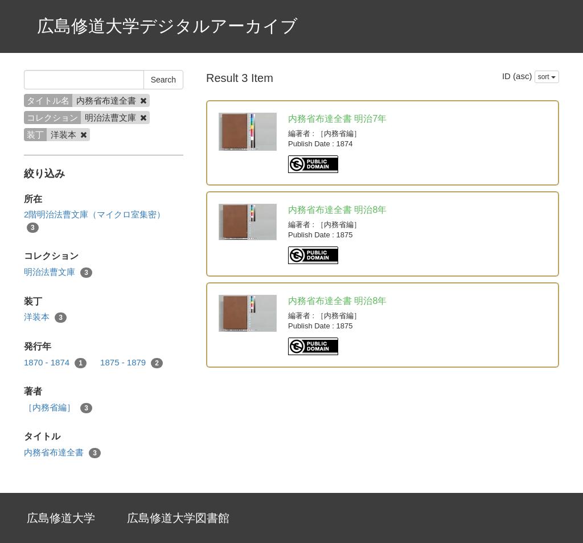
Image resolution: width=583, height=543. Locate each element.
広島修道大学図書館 (178, 518)
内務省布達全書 (62, 452)
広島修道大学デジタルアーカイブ (167, 26)
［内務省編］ (58, 407)
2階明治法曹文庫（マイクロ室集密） (94, 220)
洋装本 (45, 317)
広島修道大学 (61, 518)
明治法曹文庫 (58, 272)
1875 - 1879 (131, 362)
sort (547, 77)
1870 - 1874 (55, 362)
